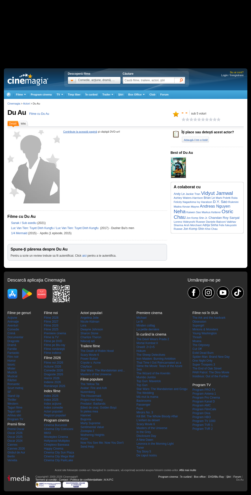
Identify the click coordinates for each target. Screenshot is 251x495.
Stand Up (14, 396)
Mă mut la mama (147, 397)
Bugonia (86, 419)
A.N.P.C (108, 479)
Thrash (197, 337)
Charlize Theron (91, 337)
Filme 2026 (51, 325)
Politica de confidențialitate (86, 479)
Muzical (13, 376)
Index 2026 (51, 396)
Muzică (12, 372)
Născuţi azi (88, 341)
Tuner (140, 447)
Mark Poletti (223, 197)
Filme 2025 (51, 329)
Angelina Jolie (90, 317)
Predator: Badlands (93, 403)
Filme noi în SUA (205, 313)
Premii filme (16, 424)
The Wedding (145, 393)
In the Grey (144, 432)
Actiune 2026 (52, 366)
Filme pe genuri (19, 313)
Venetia (12, 460)
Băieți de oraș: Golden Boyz (99, 407)
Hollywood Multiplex (57, 440)
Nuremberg (88, 392)
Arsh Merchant (193, 225)
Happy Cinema (53, 448)
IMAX (47, 433)
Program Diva (201, 413)
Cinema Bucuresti (55, 425)
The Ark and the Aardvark (209, 317)
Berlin (11, 456)
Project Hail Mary (92, 399)
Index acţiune (52, 403)
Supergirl (198, 325)
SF (9, 392)
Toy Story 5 (144, 451)
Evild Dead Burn (203, 353)
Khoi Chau (211, 228)
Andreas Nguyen (215, 206)
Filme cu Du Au (39, 114)
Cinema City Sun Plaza (59, 452)
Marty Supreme (91, 423)
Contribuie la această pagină (80, 131)
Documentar (15, 337)
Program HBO (202, 417)
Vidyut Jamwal (217, 193)
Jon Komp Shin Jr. (197, 217)
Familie (12, 349)
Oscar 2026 (15, 433)
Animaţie (13, 321)
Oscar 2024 (15, 440)
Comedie (13, 329)
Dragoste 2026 (53, 374)
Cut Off (197, 349)
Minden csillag (146, 325)
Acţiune (12, 317)
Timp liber (74, 94)
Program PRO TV (204, 389)
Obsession (199, 321)
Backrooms (144, 400)
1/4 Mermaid (19, 233)
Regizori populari (55, 415)
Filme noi (51, 313)
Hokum (141, 351)
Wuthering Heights (93, 435)
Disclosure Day (146, 436)
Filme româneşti (54, 349)
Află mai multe (187, 470)
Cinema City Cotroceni (58, 429)
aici (84, 255)
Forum (164, 94)
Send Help (87, 446)
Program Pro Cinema (206, 397)
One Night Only (203, 360)
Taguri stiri (14, 411)
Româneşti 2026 (54, 386)
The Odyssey (201, 345)
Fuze (140, 408)
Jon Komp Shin (193, 229)
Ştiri (120, 94)
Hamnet (86, 415)
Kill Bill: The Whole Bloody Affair (157, 416)
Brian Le (209, 198)
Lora (83, 325)
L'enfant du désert (148, 420)
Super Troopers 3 (204, 364)
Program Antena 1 (204, 393)
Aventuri (13, 325)
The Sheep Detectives (151, 355)
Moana (197, 341)
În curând (91, 94)
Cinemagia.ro (28, 79)
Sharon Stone (89, 333)
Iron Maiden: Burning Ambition (156, 358)
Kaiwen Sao (193, 212)
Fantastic (13, 353)
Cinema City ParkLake (58, 460)
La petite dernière (148, 329)
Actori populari (53, 411)
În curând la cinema (151, 334)
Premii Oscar (16, 429)
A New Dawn (145, 440)
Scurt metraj (15, 388)
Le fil (140, 321)
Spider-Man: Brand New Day (211, 356)
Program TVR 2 (203, 429)
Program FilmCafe (204, 409)
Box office (200, 476)
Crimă (11, 333)
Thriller (12, 399)
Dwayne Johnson (92, 329)
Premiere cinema (55, 333)
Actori (26, 103)
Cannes (13, 444)
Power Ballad (89, 358)
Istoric (11, 364)
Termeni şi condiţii (46, 479)
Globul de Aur (16, 452)
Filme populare (92, 379)
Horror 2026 (52, 378)
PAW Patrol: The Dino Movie (211, 372)
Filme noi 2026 (53, 362)
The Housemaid (91, 396)
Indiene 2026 (52, 382)
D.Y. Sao (220, 202)
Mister (12, 368)
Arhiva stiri (14, 415)
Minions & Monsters (205, 329)
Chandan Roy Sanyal (224, 218)
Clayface (86, 366)
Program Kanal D (204, 401)
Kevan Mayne (190, 206)
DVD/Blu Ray (216, 476)
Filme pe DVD (53, 341)
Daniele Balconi (216, 221)
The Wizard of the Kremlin (153, 373)
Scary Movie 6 (90, 355)
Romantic (14, 384)
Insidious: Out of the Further (211, 376)
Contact (63, 479)
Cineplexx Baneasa (56, 444)
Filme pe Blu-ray (54, 345)
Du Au (17, 112)
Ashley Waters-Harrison (188, 197)
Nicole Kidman (90, 321)
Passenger (143, 404)
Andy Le (179, 194)
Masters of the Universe (96, 374)
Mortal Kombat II (147, 343)
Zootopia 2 (87, 431)
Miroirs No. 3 (145, 412)
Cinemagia (14, 103)
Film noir (13, 356)
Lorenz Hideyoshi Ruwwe (189, 221)
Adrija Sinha (210, 225)
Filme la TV (51, 337)
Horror (12, 360)
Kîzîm (84, 439)
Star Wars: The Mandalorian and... (103, 370)
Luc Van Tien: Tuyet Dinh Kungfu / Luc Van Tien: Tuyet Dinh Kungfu (55, 228)
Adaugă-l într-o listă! (196, 139)
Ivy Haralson (204, 201)
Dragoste (13, 341)
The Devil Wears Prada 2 (153, 339)
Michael (142, 317)
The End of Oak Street (207, 368)
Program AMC (202, 405)
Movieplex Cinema (56, 437)
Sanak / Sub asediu (24, 223)
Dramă (12, 345)
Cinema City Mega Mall (59, 456)
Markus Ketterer (211, 212)
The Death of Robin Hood (97, 351)
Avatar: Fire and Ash (94, 388)
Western (13, 403)
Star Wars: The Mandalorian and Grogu (162, 389)
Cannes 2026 (16, 448)
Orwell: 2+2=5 (146, 347)
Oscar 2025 (15, 437)
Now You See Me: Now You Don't (102, 442)
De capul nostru (147, 455)
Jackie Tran (193, 193)
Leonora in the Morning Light (155, 443)
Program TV (15, 419)
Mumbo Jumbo (146, 377)
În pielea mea (89, 411)
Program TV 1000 (204, 421)
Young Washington (205, 333)
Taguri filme (15, 407)
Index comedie (53, 407)
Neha (180, 211)
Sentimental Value (92, 427)
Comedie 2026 (53, 370)
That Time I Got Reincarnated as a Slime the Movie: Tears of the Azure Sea (160, 366)
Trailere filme (90, 346)
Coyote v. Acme (91, 362)
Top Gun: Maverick (149, 381)
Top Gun (142, 385)
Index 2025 (51, 399)
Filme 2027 (51, 321)
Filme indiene (52, 353)
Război (12, 380)
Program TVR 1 (203, 425)
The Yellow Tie (90, 384)
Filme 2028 (51, 317)
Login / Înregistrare (232, 75)
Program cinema (41, 94)
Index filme (52, 391)
